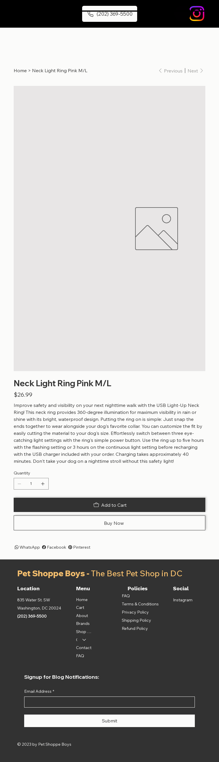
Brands (83, 623)
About (82, 615)
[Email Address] (107, 702)
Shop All (84, 631)
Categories (76, 639)
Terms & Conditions (140, 604)
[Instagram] (197, 13)
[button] (182, 13)
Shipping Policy (136, 620)
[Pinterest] (78, 547)
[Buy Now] (109, 522)
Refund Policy (135, 628)
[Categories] (84, 640)
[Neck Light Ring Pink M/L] (59, 70)
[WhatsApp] (27, 547)
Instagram (182, 599)
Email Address (39, 691)
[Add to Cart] (109, 505)
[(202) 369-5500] (109, 14)
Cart (80, 607)
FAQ (80, 655)
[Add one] (43, 484)
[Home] (20, 70)
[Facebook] (53, 547)
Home (82, 599)
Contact (83, 647)
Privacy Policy (135, 612)
